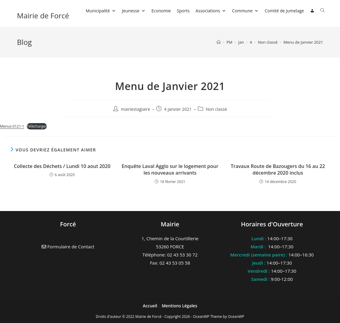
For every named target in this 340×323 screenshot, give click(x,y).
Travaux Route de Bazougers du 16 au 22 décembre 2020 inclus (278, 169)
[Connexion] (312, 11)
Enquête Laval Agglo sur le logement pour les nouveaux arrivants (170, 169)
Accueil (150, 306)
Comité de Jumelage (284, 11)
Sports (183, 11)
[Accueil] (219, 42)
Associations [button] (210, 11)
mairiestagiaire (135, 109)
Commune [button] (245, 11)
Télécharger (37, 126)
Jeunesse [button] (133, 11)
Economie (161, 11)
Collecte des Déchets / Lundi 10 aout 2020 (62, 166)
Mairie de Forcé (43, 15)
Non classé (216, 109)
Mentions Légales (179, 306)
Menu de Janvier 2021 (303, 42)
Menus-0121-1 (12, 126)
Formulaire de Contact (68, 247)
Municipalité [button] (101, 11)
